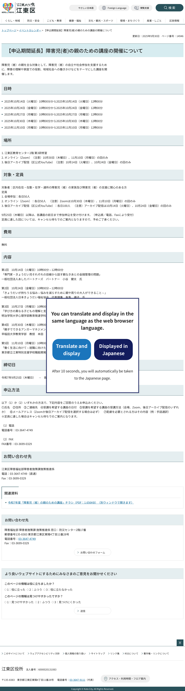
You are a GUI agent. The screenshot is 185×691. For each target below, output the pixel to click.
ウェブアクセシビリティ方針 (45, 653)
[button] (113, 8)
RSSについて (131, 653)
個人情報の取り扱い (75, 653)
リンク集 (114, 653)
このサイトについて (14, 653)
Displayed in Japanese (113, 349)
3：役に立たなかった (59, 589)
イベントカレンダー (30, 30)
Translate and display (71, 349)
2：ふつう (35, 589)
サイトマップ (98, 653)
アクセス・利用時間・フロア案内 (127, 678)
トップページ (9, 30)
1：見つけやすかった (20, 602)
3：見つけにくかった (67, 602)
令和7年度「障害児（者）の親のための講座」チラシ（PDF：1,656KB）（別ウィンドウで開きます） (71, 502)
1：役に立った (16, 589)
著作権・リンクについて (156, 653)
